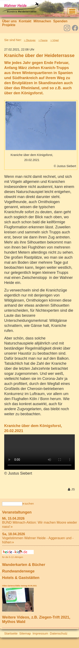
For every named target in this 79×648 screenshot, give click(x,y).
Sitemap (25, 633)
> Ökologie (29, 40)
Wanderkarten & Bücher (23, 565)
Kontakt (25, 21)
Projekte (8, 25)
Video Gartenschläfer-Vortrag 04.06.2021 (19, 586)
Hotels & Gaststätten (20, 578)
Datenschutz (58, 633)
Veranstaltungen (17, 512)
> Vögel (54, 40)
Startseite (10, 633)
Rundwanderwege (18, 571)
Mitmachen (42, 21)
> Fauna (43, 40)
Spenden (60, 21)
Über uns (9, 21)
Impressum (40, 633)
